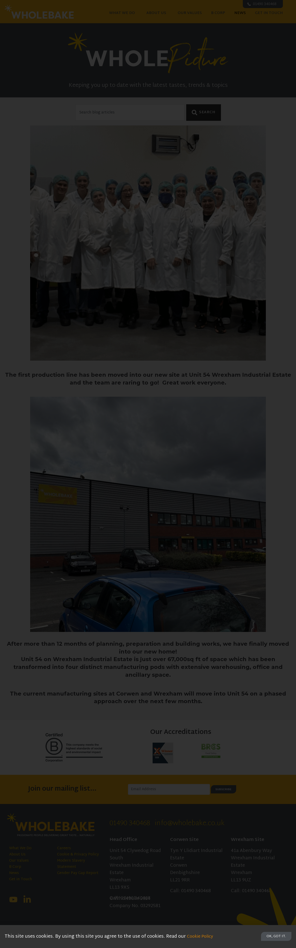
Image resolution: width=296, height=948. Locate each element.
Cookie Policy (201, 936)
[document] (148, 474)
